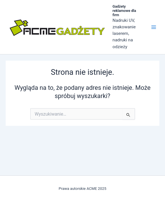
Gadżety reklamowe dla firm (124, 10)
